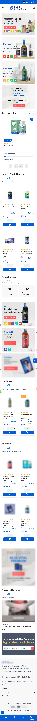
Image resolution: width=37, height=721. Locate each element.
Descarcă (11, 368)
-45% (23, 396)
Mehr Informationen (18, 580)
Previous (29, 113)
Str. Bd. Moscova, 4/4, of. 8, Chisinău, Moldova (18, 681)
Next (33, 113)
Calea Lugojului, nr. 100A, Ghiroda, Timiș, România (17, 678)
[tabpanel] (10, 291)
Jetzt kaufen (8, 52)
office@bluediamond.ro (11, 684)
